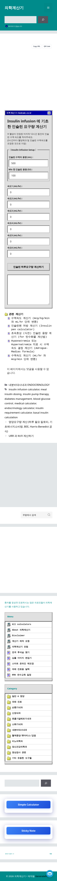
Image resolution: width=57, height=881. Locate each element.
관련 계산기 (16, 314)
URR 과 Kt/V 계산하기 (21, 436)
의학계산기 (14, 7)
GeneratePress (43, 876)
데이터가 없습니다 (15, 26)
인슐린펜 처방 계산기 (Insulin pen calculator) (31, 327)
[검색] (43, 19)
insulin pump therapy (36, 394)
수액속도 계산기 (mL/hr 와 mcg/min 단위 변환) (28, 357)
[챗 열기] (49, 873)
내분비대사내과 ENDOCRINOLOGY (29, 385)
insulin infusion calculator (24, 389)
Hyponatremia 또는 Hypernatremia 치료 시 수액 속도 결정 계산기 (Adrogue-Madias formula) (30, 346)
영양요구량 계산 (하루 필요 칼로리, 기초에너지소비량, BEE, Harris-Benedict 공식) (28, 426)
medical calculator (25, 403)
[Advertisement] (28, 78)
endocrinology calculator (19, 408)
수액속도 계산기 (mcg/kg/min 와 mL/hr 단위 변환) (30, 320)
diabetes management (18, 398)
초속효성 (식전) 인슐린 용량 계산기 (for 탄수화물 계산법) (31, 335)
